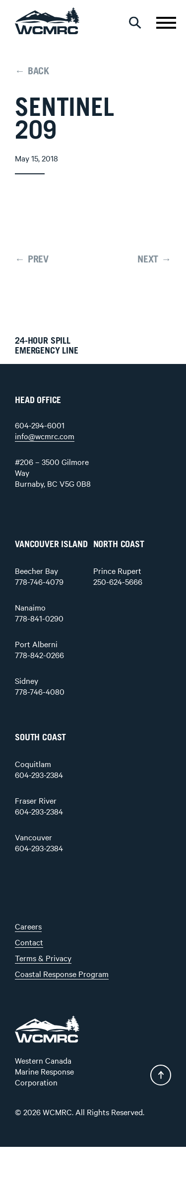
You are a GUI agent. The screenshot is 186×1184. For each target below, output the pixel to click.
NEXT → (154, 259)
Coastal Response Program (62, 973)
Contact (29, 941)
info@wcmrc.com (44, 435)
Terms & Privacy (43, 957)
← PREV (32, 259)
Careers (28, 926)
